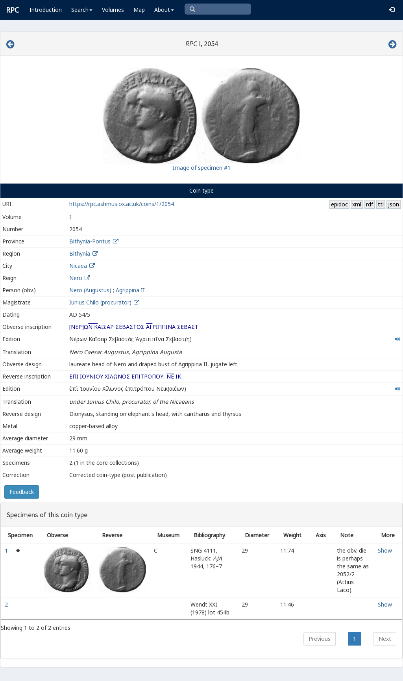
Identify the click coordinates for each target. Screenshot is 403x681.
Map (139, 9)
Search (81, 9)
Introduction (46, 9)
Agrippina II (130, 290)
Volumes (113, 9)
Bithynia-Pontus (90, 241)
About (164, 9)
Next (385, 638)
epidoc (339, 204)
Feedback (21, 491)
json (393, 204)
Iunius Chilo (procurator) (101, 302)
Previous (320, 638)
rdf (369, 204)
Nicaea (78, 265)
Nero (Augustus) (90, 290)
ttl (381, 204)
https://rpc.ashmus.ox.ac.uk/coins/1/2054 (121, 204)
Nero (75, 278)
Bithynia (79, 253)
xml (356, 204)
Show (385, 550)
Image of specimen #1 (202, 167)
